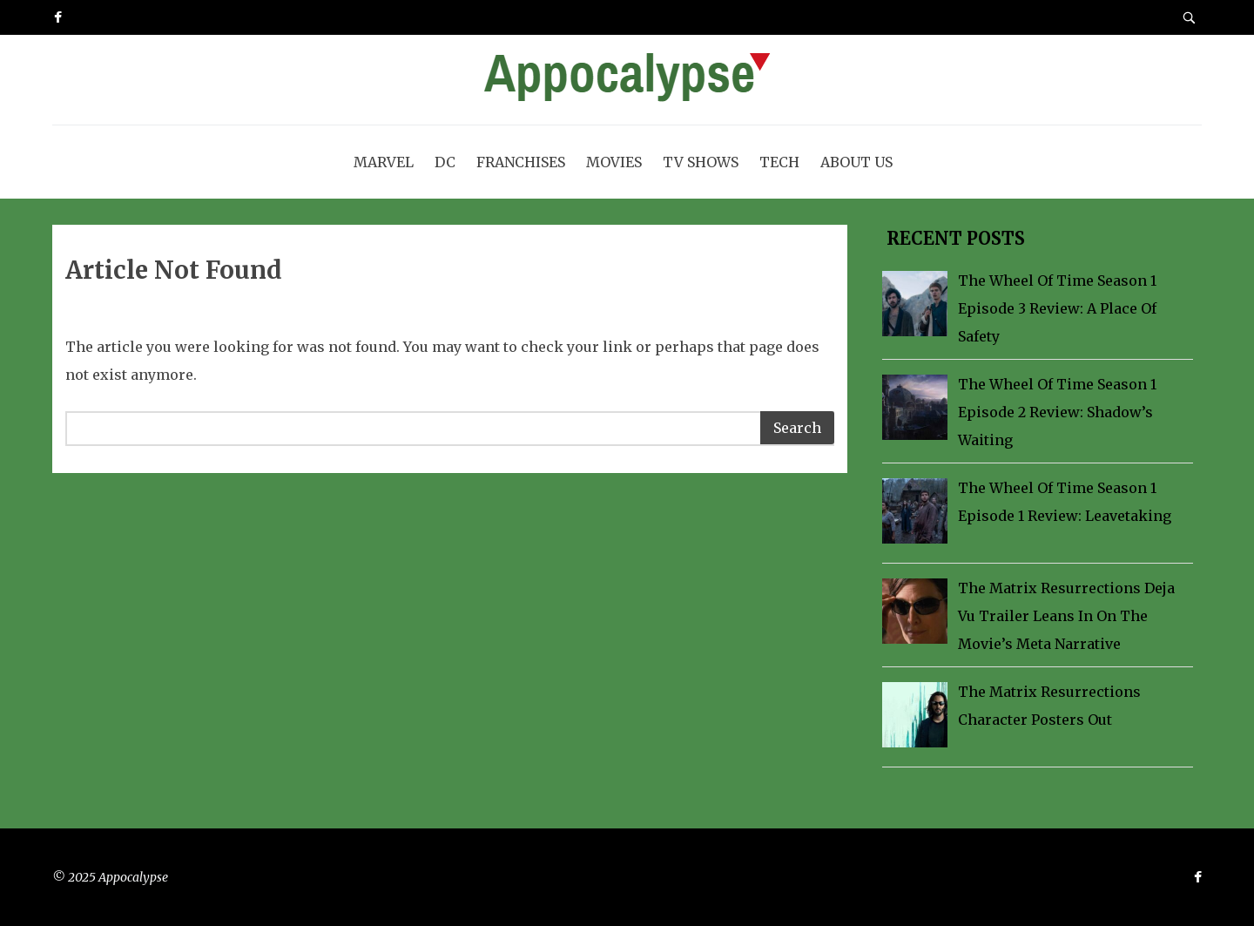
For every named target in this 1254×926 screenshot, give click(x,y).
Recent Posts (953, 238)
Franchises (520, 162)
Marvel (384, 162)
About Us (856, 162)
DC (445, 162)
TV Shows (700, 162)
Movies (614, 162)
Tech (779, 162)
